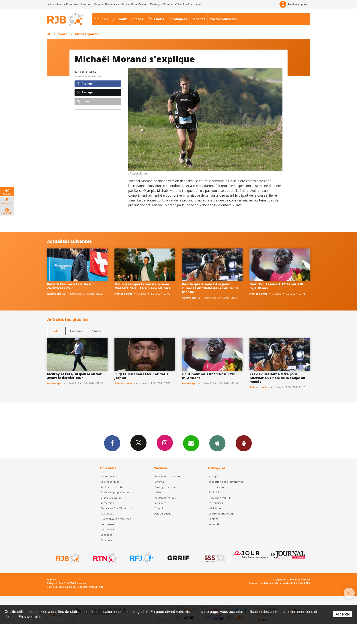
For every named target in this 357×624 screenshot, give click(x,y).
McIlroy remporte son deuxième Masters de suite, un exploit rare (142, 286)
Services (198, 19)
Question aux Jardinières (115, 518)
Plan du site (96, 587)
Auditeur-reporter (293, 4)
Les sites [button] (54, 4)
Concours (106, 540)
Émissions (155, 19)
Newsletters (191, 443)
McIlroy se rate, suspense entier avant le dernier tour (74, 376)
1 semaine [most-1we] (76, 331)
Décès (125, 4)
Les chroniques (109, 481)
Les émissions (108, 476)
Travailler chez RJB (219, 497)
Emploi (98, 4)
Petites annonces (165, 497)
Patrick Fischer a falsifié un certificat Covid (70, 286)
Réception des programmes (225, 481)
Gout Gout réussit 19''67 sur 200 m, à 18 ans (276, 286)
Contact (213, 518)
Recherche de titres (112, 486)
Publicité (213, 492)
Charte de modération (222, 513)
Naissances (112, 4)
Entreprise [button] (71, 4)
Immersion (107, 502)
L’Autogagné (107, 524)
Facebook (112, 443)
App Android (244, 443)
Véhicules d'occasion (188, 4)
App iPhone (217, 443)
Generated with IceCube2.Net (292, 583)
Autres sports (86, 34)
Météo (158, 492)
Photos (137, 19)
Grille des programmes (114, 492)
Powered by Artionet (261, 583)
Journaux (119, 19)
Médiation (214, 508)
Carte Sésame (139, 4)
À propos (213, 476)
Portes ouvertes (223, 19)
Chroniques (177, 19)
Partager (85, 83)
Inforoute (86, 4)
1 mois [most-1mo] (96, 331)
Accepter (343, 614)
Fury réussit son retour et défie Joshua (141, 376)
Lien (83, 101)
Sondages (106, 534)
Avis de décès (162, 513)
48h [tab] (56, 331)
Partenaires (215, 502)
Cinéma (159, 481)
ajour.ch (101, 19)
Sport (62, 34)
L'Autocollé (107, 529)
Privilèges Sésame (161, 4)
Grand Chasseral (110, 497)
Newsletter (215, 524)
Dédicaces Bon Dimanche (116, 508)
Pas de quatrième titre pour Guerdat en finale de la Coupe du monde (210, 288)
